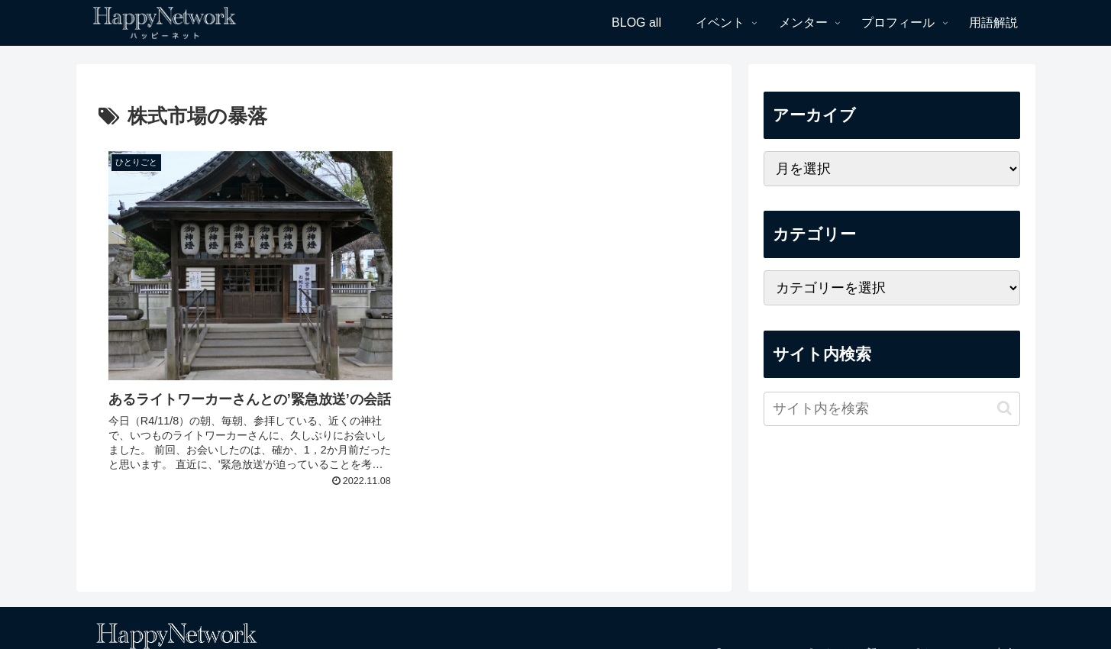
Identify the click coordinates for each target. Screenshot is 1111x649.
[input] (892, 409)
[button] (1004, 408)
